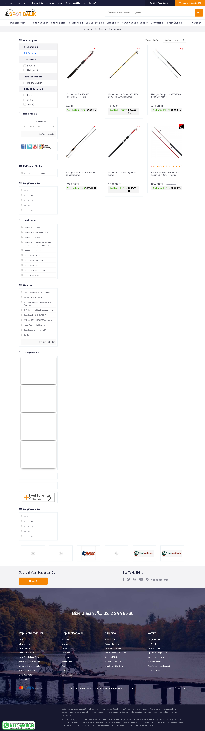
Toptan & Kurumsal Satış (43, 3)
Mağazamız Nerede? (113, 648)
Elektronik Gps (25, 679)
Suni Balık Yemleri (95, 22)
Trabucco (66, 652)
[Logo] (19, 12)
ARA (199, 12)
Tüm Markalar (47, 134)
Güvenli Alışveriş (154, 661)
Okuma (65, 644)
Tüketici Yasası (154, 670)
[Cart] (190, 3)
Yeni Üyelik (152, 644)
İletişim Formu (154, 639)
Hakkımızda (9, 3)
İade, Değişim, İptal (156, 657)
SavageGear (67, 675)
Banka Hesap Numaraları (115, 652)
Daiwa (64, 648)
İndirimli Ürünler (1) (35, 82)
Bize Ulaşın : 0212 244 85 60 (103, 613)
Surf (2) (30, 100)
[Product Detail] (81, 88)
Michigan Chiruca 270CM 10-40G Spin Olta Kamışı (80, 173)
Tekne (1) (31, 104)
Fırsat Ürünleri (174, 22)
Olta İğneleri (113, 22)
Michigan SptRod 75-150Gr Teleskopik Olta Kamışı (78, 95)
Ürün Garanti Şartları (114, 666)
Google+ (24, 476)
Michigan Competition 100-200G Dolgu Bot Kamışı (166, 95)
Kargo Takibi (73, 3)
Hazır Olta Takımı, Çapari (30, 657)
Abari (64, 666)
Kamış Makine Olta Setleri (135, 22)
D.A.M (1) (31, 65)
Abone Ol (33, 581)
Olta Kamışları (58, 22)
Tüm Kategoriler (16, 22)
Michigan (65, 657)
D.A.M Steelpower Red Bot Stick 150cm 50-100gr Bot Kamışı (166, 173)
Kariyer (26, 3)
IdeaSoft (171, 688)
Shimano (65, 639)
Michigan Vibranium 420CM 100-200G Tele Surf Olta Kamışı (123, 95)
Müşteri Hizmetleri (112, 644)
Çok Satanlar (157, 22)
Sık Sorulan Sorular (113, 661)
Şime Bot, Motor (26, 675)
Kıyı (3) (30, 95)
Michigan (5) (32, 70)
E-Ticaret (182, 688)
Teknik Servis (89, 3)
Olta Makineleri (40, 22)
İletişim (60, 3)
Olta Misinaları (75, 22)
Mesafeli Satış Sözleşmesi (159, 666)
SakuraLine (67, 661)
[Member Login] (160, 3)
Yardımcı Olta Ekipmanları (30, 666)
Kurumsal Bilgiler (112, 657)
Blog (18, 3)
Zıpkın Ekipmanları (27, 670)
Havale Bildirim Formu (157, 648)
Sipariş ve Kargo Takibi (158, 652)
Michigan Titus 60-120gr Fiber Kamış (122, 173)
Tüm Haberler (47, 342)
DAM (64, 670)
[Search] (150, 13)
